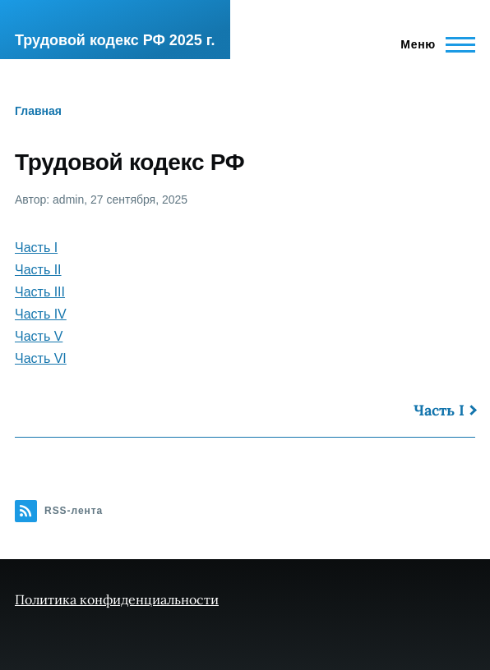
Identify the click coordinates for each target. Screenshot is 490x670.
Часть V (38, 336)
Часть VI (41, 358)
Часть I (36, 248)
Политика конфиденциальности (117, 599)
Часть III (40, 292)
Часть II (38, 270)
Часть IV (41, 314)
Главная (38, 110)
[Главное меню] (433, 44)
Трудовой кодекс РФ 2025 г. (115, 40)
